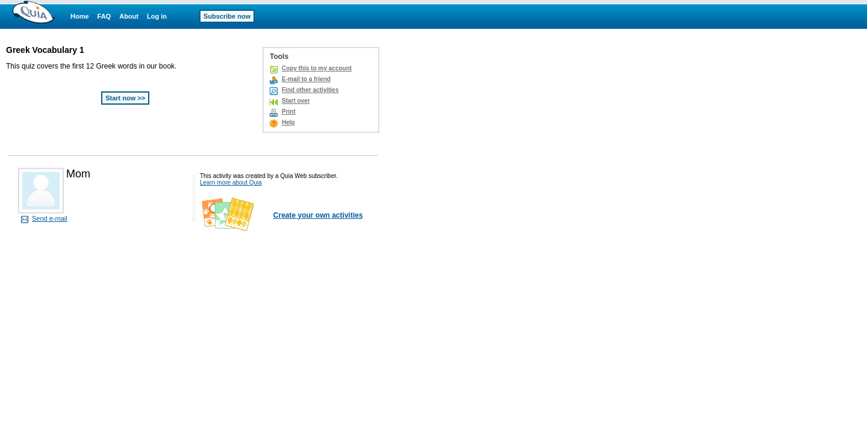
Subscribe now (227, 16)
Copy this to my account (317, 68)
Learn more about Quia (231, 182)
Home (79, 16)
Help (288, 122)
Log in (157, 16)
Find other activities (310, 90)
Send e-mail (49, 218)
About (128, 16)
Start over (296, 100)
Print (289, 111)
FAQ (104, 16)
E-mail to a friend (306, 79)
